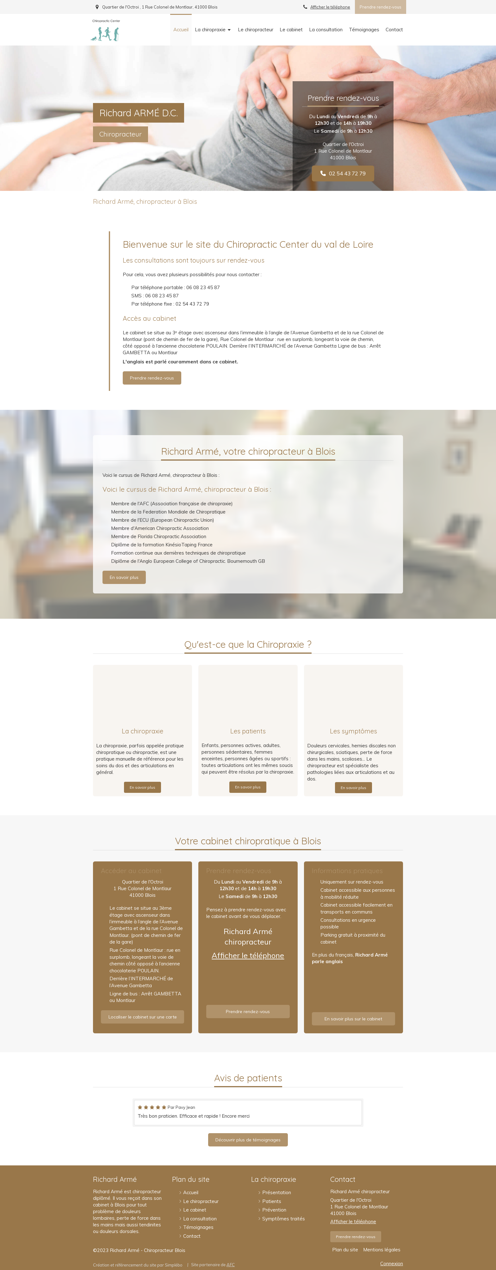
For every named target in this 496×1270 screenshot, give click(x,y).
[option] (248, 1112)
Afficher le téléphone (330, 6)
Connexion (391, 1264)
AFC (230, 1264)
